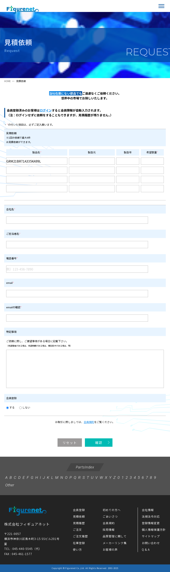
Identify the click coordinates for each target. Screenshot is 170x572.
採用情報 (109, 530)
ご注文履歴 (80, 536)
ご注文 (77, 530)
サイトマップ (151, 536)
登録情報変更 (151, 523)
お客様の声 (110, 549)
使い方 (77, 549)
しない (24, 407)
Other (9, 485)
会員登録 (79, 510)
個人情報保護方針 (154, 530)
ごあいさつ (110, 516)
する (10, 407)
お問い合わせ (151, 543)
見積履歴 (79, 523)
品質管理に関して (115, 536)
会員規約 (89, 422)
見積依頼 (79, 516)
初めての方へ (112, 510)
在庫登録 (79, 543)
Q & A (146, 549)
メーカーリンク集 (115, 543)
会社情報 (148, 510)
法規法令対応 (151, 516)
